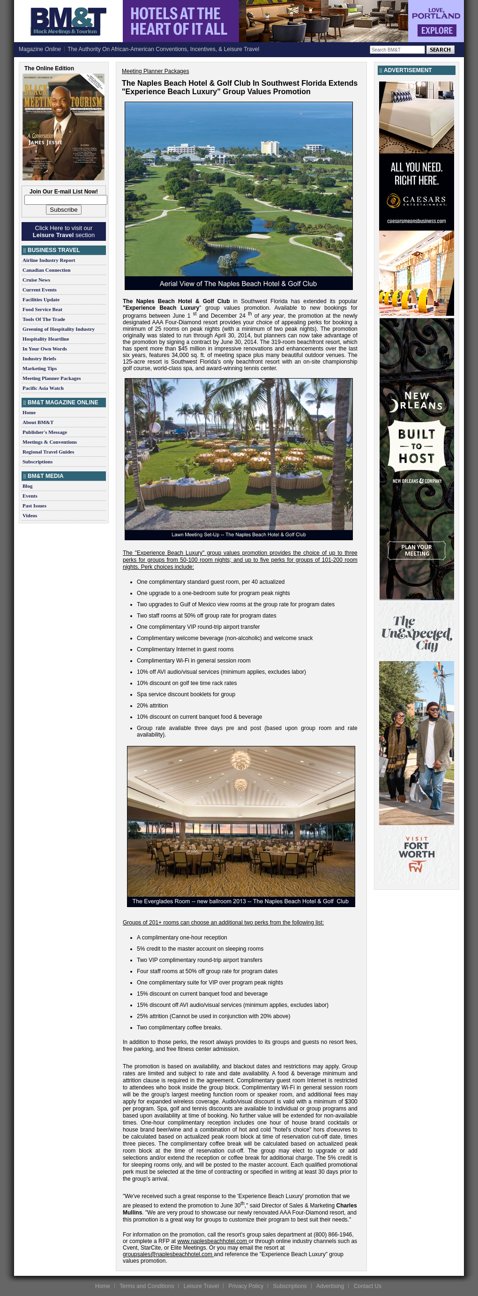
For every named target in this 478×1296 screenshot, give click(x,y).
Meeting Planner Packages (51, 378)
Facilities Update (41, 299)
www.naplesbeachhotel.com (212, 1241)
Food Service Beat (42, 309)
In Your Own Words (44, 348)
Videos (29, 515)
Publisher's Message (44, 432)
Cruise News (36, 280)
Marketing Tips (39, 368)
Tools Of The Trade (43, 319)
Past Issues (34, 505)
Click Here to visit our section (64, 231)
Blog (27, 486)
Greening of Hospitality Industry (58, 329)
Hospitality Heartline (45, 339)
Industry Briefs (39, 358)
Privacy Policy (245, 1286)
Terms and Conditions (147, 1286)
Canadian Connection (46, 270)
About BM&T (37, 422)
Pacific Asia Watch (43, 388)
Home (29, 412)
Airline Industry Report (48, 260)
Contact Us (367, 1286)
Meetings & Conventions (49, 442)
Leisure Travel (201, 1286)
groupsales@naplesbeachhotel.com (167, 1254)
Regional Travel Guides (48, 451)
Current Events (39, 289)
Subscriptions (37, 461)
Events (29, 496)
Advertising (330, 1286)
